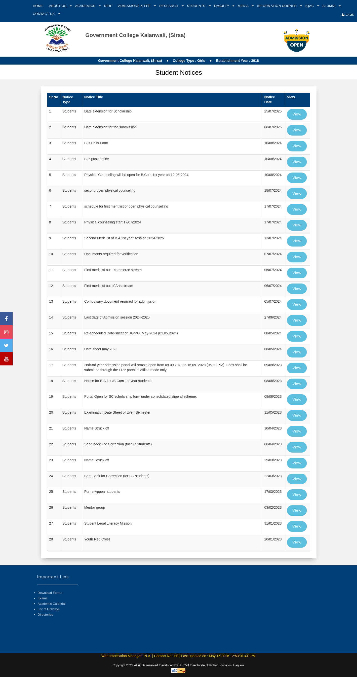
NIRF (108, 6)
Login (348, 15)
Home (38, 6)
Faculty (222, 6)
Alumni (329, 6)
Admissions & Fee (135, 6)
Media (243, 6)
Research (169, 6)
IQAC (310, 6)
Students (196, 6)
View (296, 114)
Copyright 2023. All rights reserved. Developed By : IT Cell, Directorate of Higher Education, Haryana (178, 665)
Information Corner (277, 6)
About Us (58, 6)
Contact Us (44, 14)
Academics (85, 6)
